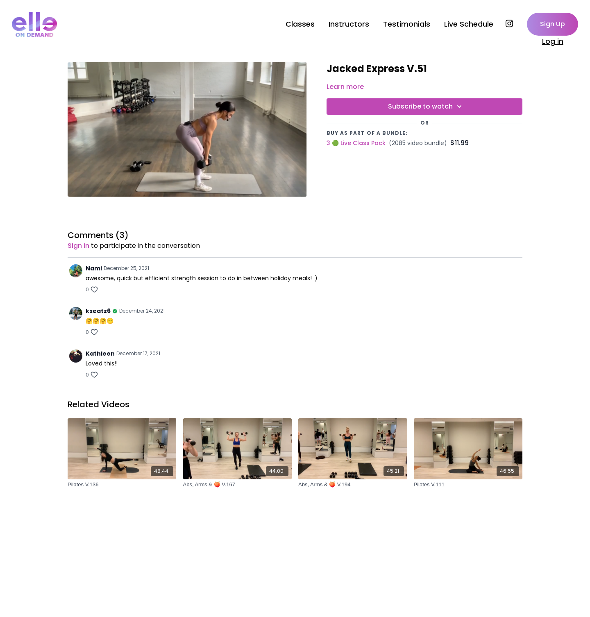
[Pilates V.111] (468, 485)
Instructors (349, 24)
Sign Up (552, 24)
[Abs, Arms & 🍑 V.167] (237, 485)
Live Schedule (468, 24)
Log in (552, 41)
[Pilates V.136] (122, 485)
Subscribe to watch (426, 106)
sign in (78, 245)
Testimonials (406, 24)
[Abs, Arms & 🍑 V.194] (352, 485)
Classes (300, 24)
